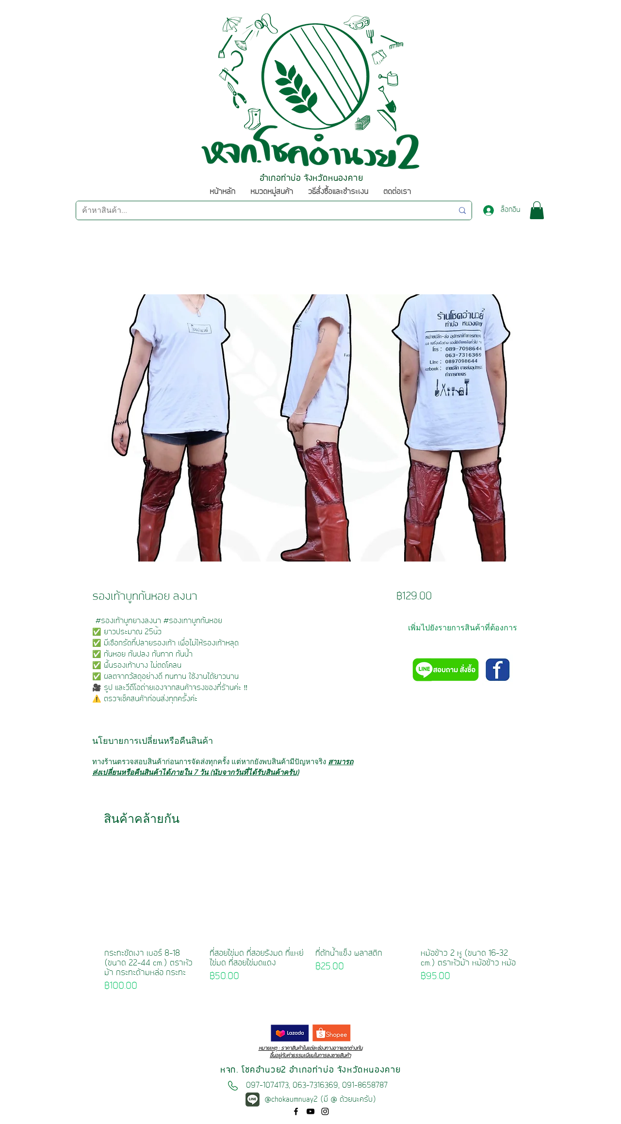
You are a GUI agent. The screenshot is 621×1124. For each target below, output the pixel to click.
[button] (536, 210)
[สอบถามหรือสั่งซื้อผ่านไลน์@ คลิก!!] (445, 670)
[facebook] (296, 1111)
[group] (310, 919)
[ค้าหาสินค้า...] (260, 210)
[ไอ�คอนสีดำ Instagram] (325, 1111)
